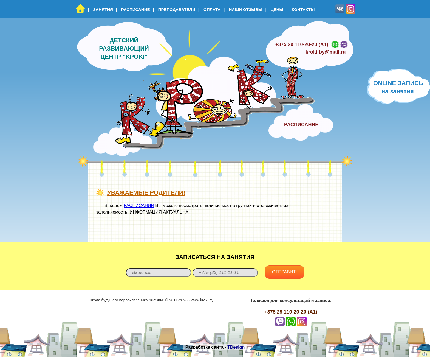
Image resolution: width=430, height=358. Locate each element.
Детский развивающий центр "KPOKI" (124, 48)
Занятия (100, 9)
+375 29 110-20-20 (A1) (301, 44)
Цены (274, 9)
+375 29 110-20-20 (285, 312)
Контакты (300, 9)
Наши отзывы (243, 9)
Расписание (133, 9)
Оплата (209, 9)
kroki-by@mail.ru (325, 52)
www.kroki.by (202, 300)
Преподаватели (174, 9)
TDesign (236, 347)
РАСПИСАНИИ (139, 205)
